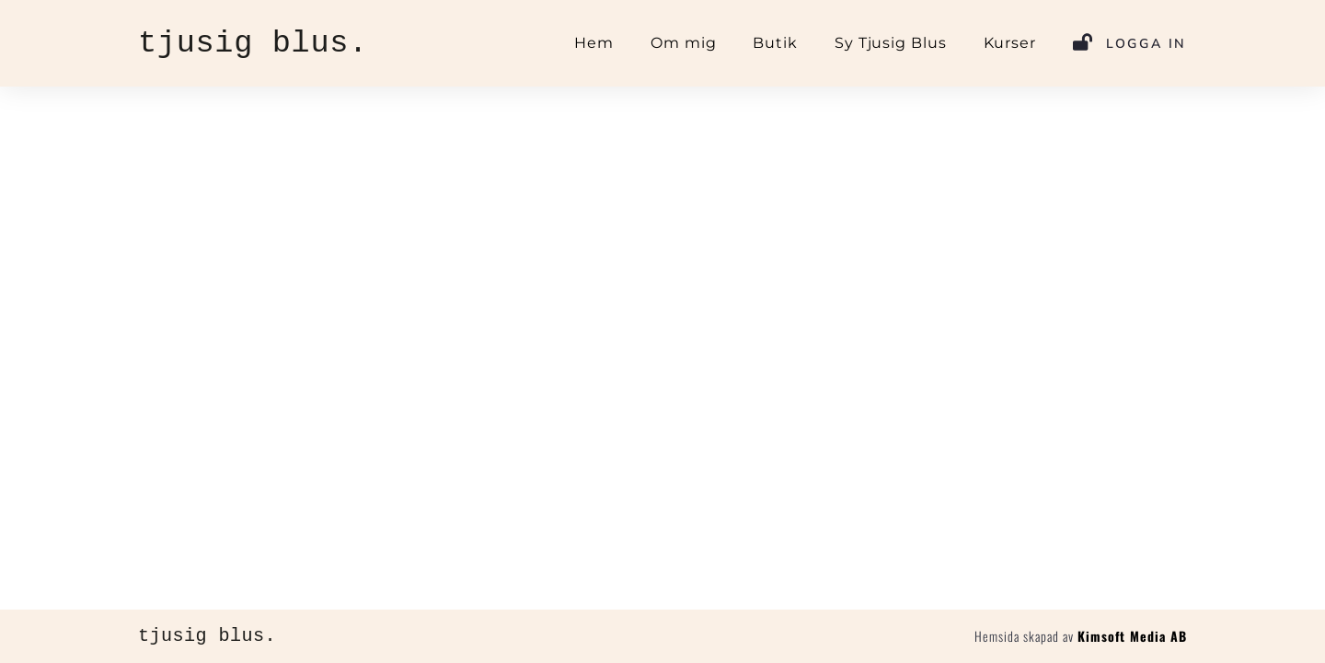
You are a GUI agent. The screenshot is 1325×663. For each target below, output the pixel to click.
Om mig (683, 43)
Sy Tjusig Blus (891, 43)
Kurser (1010, 43)
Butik (775, 43)
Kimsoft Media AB (1132, 636)
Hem (594, 43)
